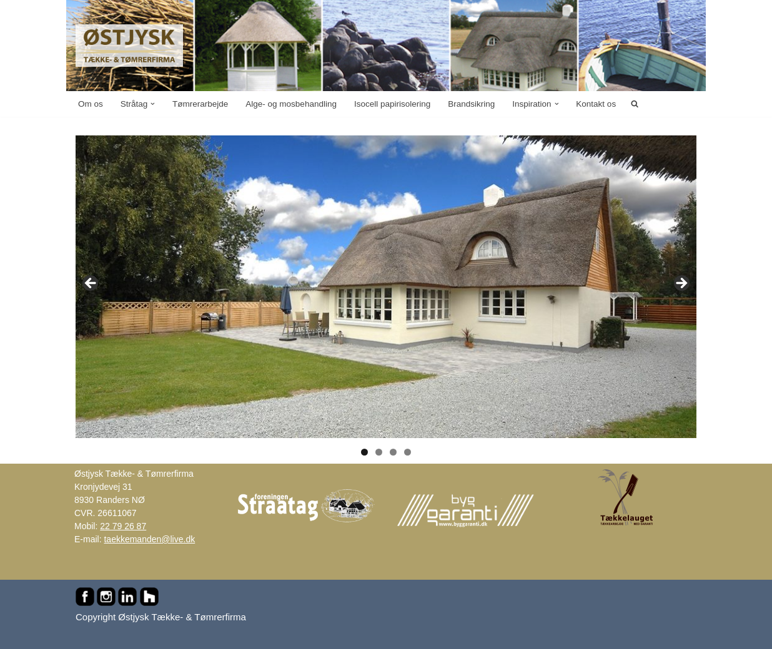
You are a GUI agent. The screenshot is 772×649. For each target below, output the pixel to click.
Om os (90, 104)
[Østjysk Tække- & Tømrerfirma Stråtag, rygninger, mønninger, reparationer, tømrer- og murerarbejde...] (129, 45)
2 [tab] (378, 452)
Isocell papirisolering (392, 104)
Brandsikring (471, 104)
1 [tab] (364, 452)
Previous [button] (91, 284)
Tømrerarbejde (200, 104)
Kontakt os (596, 104)
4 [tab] (407, 452)
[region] (386, 287)
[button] (153, 104)
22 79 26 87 (123, 526)
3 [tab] (393, 452)
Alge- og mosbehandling (291, 104)
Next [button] (680, 284)
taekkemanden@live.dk (149, 539)
